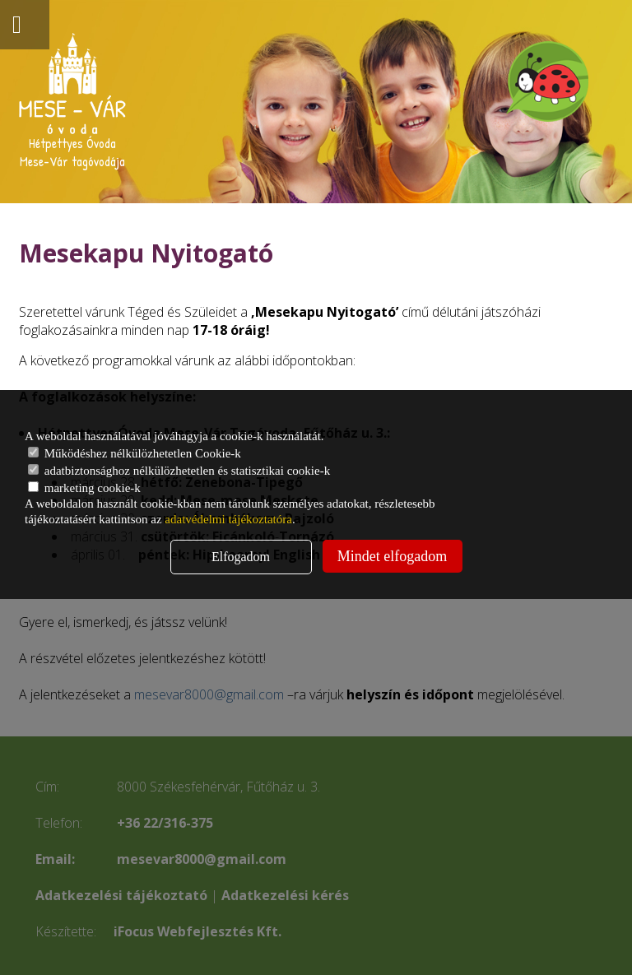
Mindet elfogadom (392, 556)
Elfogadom (240, 557)
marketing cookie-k (84, 487)
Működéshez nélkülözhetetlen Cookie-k (134, 453)
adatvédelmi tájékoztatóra (228, 519)
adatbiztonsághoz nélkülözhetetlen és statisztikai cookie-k (179, 470)
